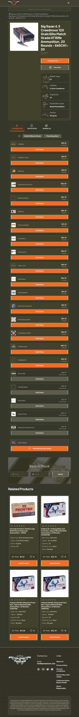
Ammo (19, 14)
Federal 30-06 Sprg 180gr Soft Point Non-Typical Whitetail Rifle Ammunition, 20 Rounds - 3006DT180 (54, 532)
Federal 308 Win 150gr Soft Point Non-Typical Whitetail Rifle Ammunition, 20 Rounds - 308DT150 (54, 606)
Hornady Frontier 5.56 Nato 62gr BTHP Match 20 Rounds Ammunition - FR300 (22, 531)
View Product (23, 563)
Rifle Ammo (27, 14)
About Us (59, 661)
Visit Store (39, 149)
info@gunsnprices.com (46, 663)
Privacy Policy (61, 665)
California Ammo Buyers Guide (62, 681)
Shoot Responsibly (61, 687)
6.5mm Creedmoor (41, 14)
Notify (60, 474)
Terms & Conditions (60, 670)
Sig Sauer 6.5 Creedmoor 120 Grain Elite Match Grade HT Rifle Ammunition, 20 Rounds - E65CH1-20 (38, 17)
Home (12, 14)
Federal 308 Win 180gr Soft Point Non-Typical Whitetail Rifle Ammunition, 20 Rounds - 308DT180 (22, 606)
